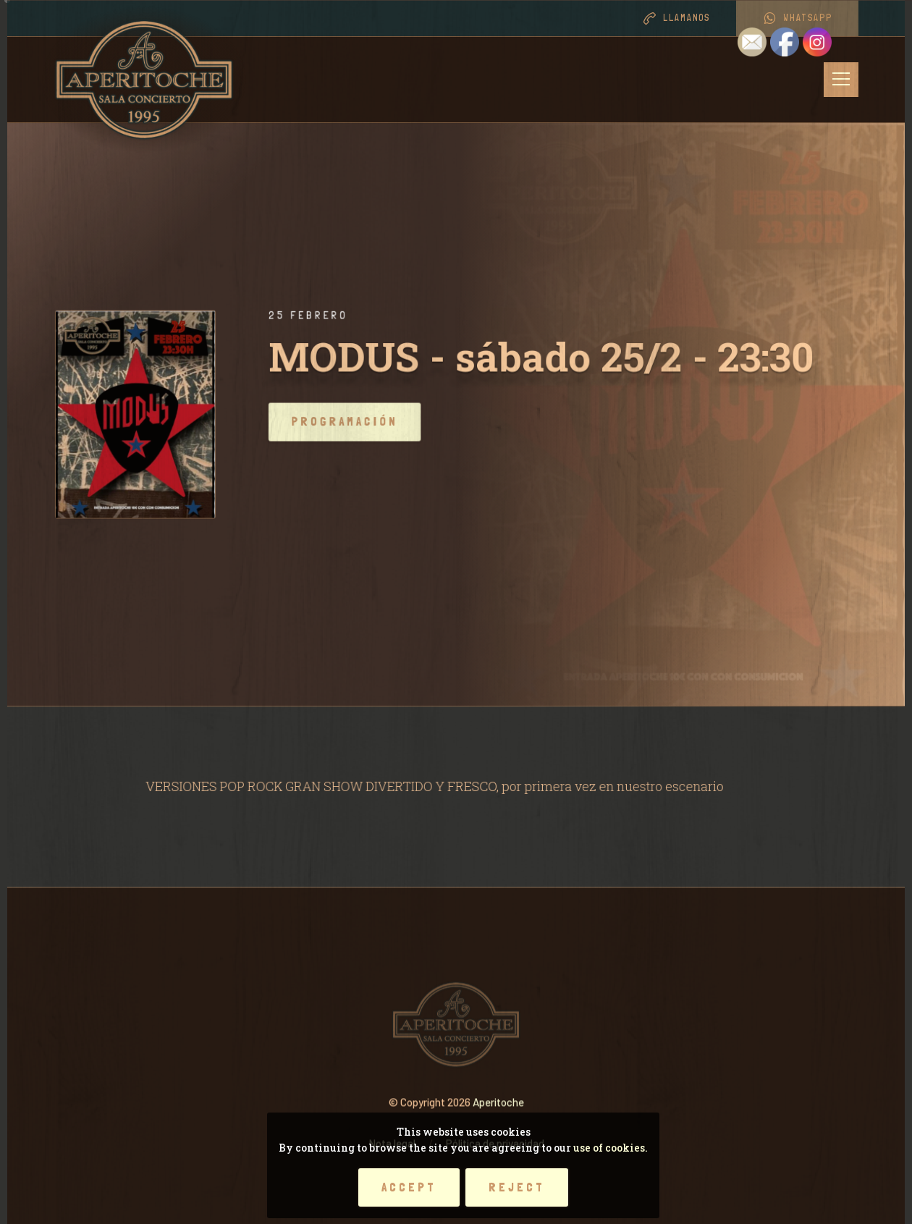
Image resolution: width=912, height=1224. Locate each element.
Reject (517, 1187)
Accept (408, 1187)
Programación (369, 421)
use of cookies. (610, 1148)
